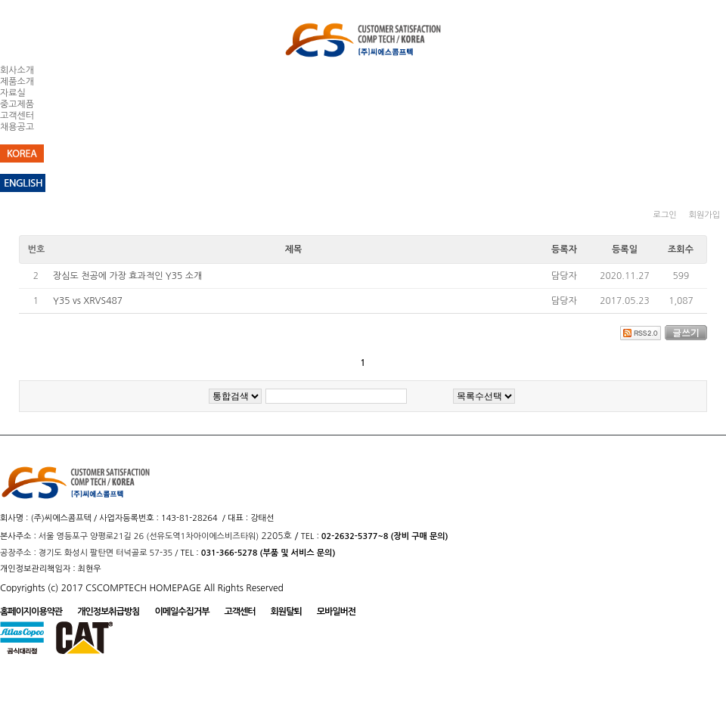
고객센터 (17, 115)
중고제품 (17, 104)
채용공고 (17, 127)
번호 (36, 249)
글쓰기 (686, 332)
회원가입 (704, 215)
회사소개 (17, 70)
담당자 (564, 275)
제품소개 (17, 81)
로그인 (665, 215)
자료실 (13, 93)
